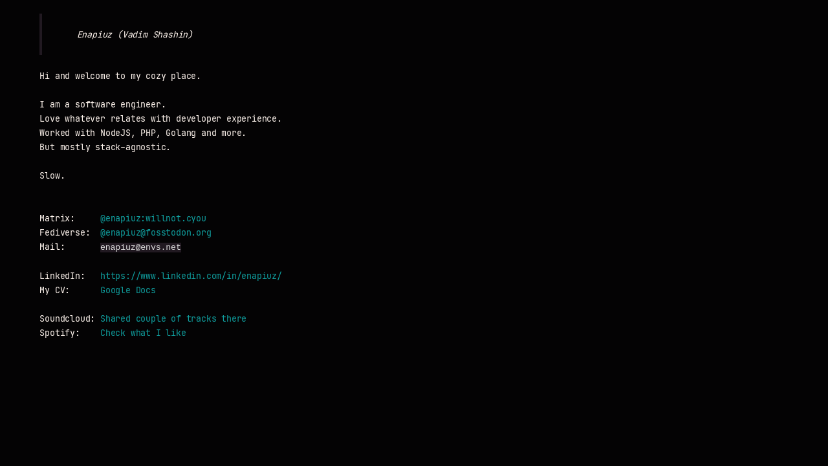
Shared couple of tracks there (173, 318)
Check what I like (143, 332)
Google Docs (128, 290)
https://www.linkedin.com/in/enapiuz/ (191, 276)
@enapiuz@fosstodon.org (156, 232)
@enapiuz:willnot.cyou (153, 218)
